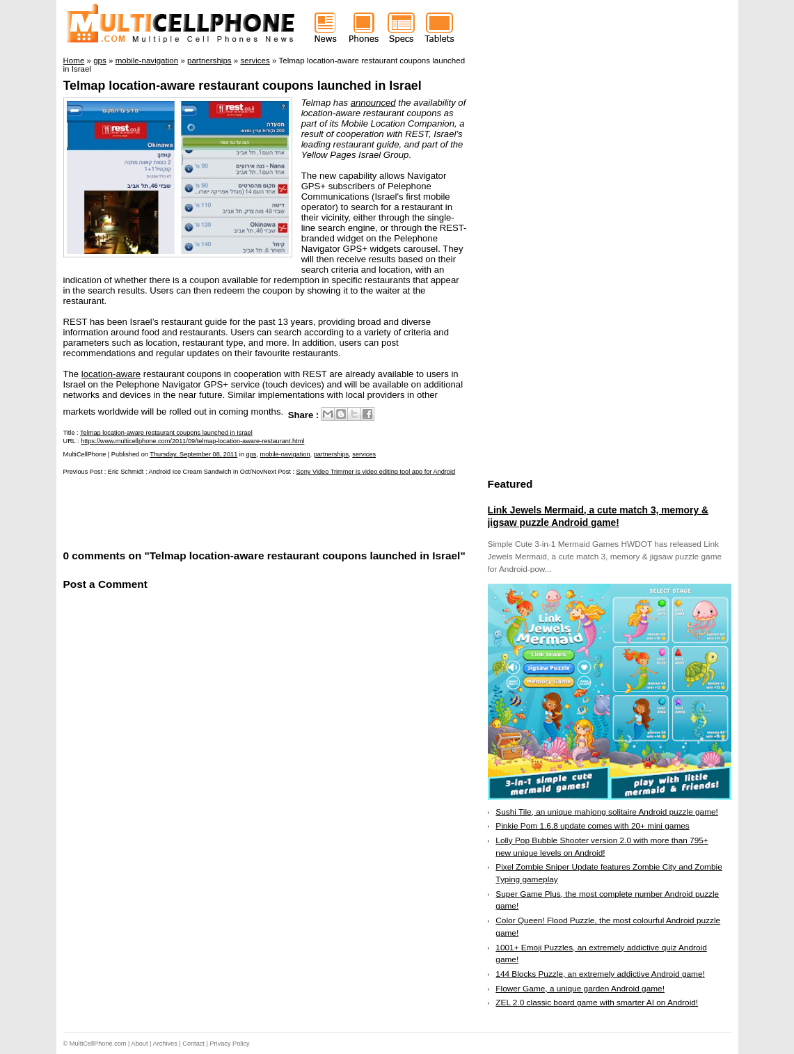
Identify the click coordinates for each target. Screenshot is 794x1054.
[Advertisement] (226, 511)
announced (373, 102)
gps (251, 454)
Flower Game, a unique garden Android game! (580, 988)
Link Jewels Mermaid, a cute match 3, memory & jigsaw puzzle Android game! (598, 516)
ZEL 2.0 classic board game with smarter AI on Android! (596, 1002)
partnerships (331, 454)
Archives (165, 1043)
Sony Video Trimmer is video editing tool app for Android (375, 471)
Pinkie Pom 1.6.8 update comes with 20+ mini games (592, 826)
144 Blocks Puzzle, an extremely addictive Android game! (599, 974)
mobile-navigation (285, 454)
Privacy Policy (229, 1043)
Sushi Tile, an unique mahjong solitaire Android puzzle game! (606, 812)
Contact (193, 1043)
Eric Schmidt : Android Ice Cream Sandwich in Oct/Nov (185, 471)
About (140, 1043)
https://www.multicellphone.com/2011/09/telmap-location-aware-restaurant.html (192, 441)
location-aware (111, 374)
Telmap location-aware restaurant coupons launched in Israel (242, 86)
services (364, 454)
